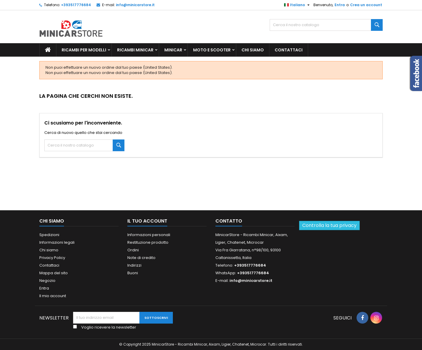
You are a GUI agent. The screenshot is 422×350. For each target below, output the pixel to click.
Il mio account (52, 296)
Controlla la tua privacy (329, 225)
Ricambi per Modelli (84, 50)
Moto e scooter (212, 50)
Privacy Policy (52, 257)
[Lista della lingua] (297, 5)
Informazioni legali (57, 242)
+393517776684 (76, 4)
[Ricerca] (326, 25)
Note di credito (141, 257)
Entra (340, 4)
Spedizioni (49, 235)
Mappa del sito (53, 273)
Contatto (228, 221)
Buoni (132, 273)
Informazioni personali (148, 235)
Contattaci (289, 50)
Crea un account (366, 4)
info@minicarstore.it (135, 4)
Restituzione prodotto (147, 242)
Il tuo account (147, 221)
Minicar (173, 50)
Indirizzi (134, 265)
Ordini (133, 250)
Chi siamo (253, 50)
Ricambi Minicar (135, 50)
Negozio (47, 280)
